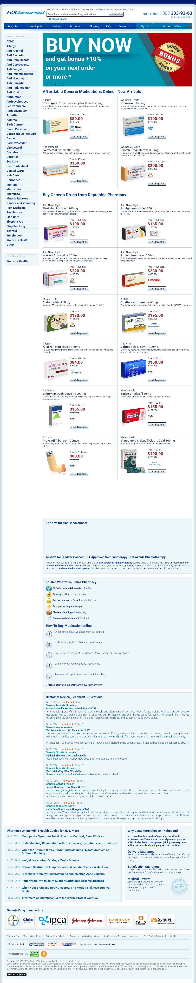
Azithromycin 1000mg (64, 393)
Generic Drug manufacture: (25, 910)
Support (172, 26)
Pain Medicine (15, 207)
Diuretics (12, 157)
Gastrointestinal (17, 166)
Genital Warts (15, 170)
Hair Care (12, 175)
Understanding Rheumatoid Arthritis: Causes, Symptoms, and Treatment (70, 843)
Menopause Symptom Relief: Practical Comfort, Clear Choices (63, 836)
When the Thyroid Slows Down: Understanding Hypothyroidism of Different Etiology (65, 851)
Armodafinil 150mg (138, 208)
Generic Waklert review (60, 806)
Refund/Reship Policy (56, 936)
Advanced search (58, 19)
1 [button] (47, 84)
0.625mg (133, 103)
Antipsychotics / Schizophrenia (17, 104)
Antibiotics (13, 97)
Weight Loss (14, 235)
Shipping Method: (16, 944)
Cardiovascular (16, 143)
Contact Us (124, 26)
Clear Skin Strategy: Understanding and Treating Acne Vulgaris (63, 874)
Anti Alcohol (14, 50)
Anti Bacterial (15, 55)
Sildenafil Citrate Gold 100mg (148, 440)
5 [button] (63, 84)
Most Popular (35, 26)
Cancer (11, 138)
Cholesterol (14, 147)
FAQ (108, 26)
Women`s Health (17, 240)
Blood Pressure (16, 129)
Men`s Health (15, 189)
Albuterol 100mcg (61, 440)
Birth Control (15, 124)
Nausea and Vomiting (20, 203)
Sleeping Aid (14, 221)
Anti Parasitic (15, 83)
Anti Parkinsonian (18, 87)
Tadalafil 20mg (136, 393)
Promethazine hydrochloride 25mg (73, 103)
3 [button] (55, 84)
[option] (117, 59)
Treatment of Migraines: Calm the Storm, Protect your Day (60, 898)
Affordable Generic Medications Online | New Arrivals (92, 91)
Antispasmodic (16, 110)
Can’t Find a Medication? (155, 936)
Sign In (144, 26)
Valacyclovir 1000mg (139, 346)
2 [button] (51, 84)
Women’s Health (17, 261)
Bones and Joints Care (21, 133)
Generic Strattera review (61, 752)
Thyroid (11, 231)
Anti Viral (12, 92)
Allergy (11, 46)
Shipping (94, 26)
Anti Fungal (14, 69)
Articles (57, 26)
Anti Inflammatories (19, 74)
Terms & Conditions (32, 936)
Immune (11, 184)
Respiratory (14, 212)
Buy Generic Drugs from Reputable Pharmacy (84, 194)
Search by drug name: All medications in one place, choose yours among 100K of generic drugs (90, 9)
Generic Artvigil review (60, 784)
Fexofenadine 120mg (61, 346)
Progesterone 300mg (140, 150)
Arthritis (11, 115)
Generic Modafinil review (61, 705)
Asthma (11, 120)
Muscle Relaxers (17, 198)
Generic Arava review (59, 727)
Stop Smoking (15, 226)
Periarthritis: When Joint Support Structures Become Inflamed (63, 880)
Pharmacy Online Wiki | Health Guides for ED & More (43, 830)
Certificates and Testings (114, 936)
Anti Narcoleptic (17, 78)
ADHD (10, 41)
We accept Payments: (18, 954)
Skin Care (12, 217)
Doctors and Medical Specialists (84, 936)
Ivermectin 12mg (61, 150)
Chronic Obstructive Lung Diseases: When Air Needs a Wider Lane (65, 867)
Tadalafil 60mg (56, 302)
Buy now (79, 136)
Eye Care (12, 161)
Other (10, 244)
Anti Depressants (17, 64)
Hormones (13, 180)
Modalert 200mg (60, 208)
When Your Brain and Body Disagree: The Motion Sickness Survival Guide (66, 889)
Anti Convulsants (17, 60)
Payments (75, 26)
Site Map (174, 936)
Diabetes (12, 152)
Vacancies (134, 936)
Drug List (13, 26)
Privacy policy (12, 936)
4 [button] (59, 84)
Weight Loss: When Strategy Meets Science (50, 860)
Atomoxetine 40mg (139, 302)
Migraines (13, 194)
